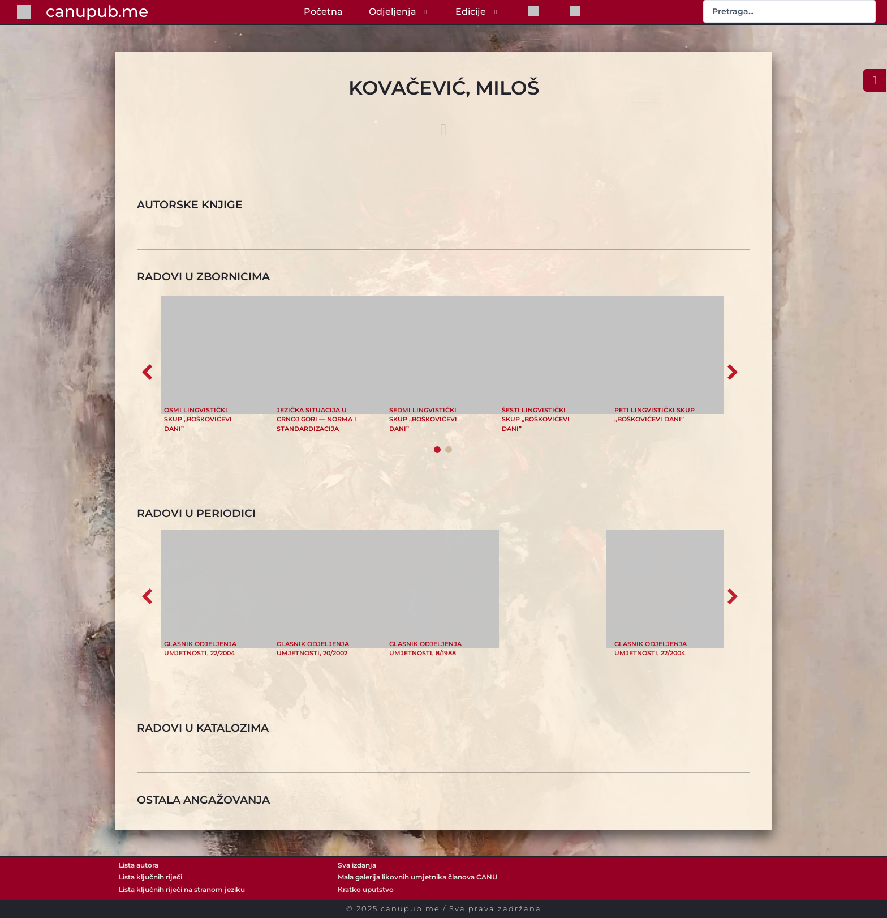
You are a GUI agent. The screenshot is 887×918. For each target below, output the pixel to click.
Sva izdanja (357, 865)
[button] (732, 372)
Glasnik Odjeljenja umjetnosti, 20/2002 (313, 648)
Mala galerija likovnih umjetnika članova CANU (417, 877)
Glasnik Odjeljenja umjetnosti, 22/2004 (200, 648)
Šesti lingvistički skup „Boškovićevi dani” (536, 419)
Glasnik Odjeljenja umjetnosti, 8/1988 (425, 648)
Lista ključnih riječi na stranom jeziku (182, 890)
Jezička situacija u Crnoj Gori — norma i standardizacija (316, 419)
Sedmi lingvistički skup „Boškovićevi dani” (423, 419)
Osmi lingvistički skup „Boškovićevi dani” (198, 419)
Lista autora (138, 865)
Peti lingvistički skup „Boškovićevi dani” (654, 414)
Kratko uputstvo (366, 890)
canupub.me (97, 11)
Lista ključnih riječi (150, 877)
